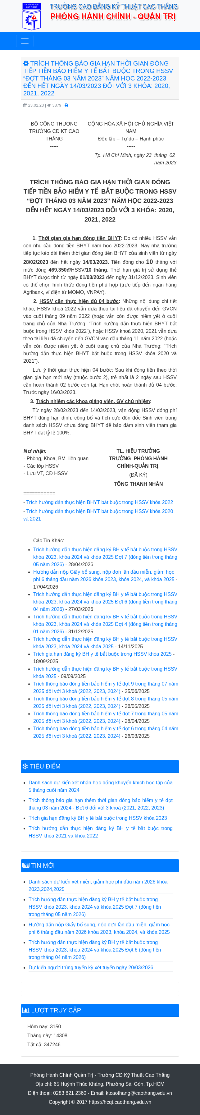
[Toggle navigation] (25, 41)
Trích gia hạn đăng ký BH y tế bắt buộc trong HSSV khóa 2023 (98, 818)
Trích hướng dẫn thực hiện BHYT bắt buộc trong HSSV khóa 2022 (99, 502)
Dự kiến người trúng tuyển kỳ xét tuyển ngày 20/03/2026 (91, 967)
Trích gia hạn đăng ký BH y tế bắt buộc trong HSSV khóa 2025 (102, 654)
